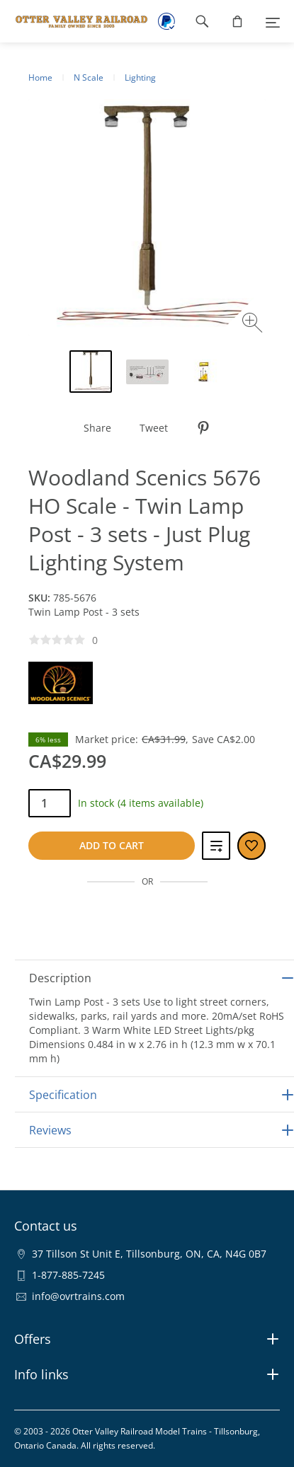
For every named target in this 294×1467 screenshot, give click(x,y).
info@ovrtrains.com (78, 1296)
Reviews (50, 1130)
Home (40, 77)
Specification (63, 1095)
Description (60, 978)
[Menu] (272, 21)
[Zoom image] (254, 324)
